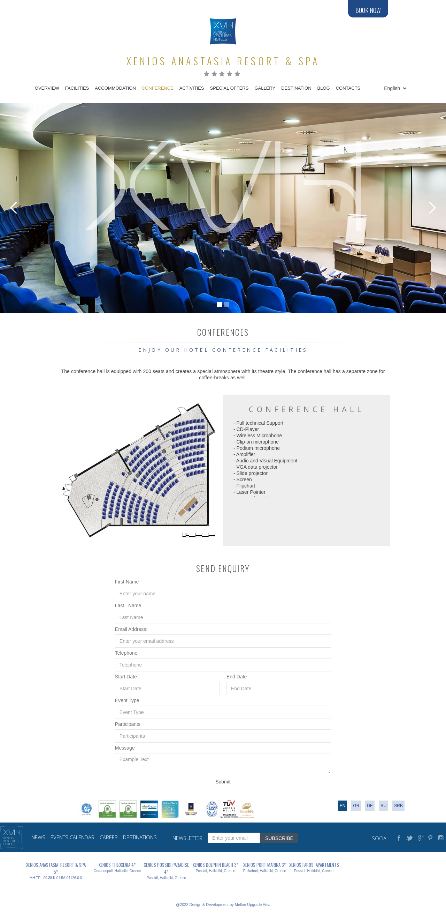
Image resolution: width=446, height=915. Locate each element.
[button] (394, 88)
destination (296, 88)
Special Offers (229, 88)
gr (356, 805)
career (109, 837)
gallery (264, 88)
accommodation (115, 88)
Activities (191, 88)
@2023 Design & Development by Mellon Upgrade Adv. (223, 904)
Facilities (77, 88)
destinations (140, 837)
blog (323, 88)
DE (370, 805)
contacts (348, 88)
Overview (47, 88)
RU (383, 805)
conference (158, 88)
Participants (127, 724)
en (343, 805)
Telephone (126, 653)
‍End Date (236, 676)
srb (398, 805)
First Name (127, 582)
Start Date (126, 676)
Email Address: (131, 629)
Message (125, 748)
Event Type (127, 700)
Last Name (128, 605)
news (38, 837)
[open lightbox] (139, 470)
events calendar (72, 837)
